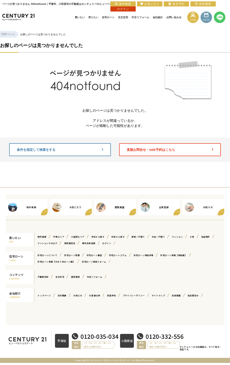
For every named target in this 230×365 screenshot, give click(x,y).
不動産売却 (43, 276)
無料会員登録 (88, 243)
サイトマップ (158, 295)
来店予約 (111, 295)
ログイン (106, 243)
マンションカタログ (47, 243)
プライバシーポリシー (134, 295)
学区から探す (98, 236)
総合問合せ (193, 295)
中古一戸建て (158, 236)
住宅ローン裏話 (94, 255)
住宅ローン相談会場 (143, 255)
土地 (192, 236)
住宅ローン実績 (72, 255)
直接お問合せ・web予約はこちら (170, 150)
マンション (177, 236)
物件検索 (41, 236)
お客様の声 (94, 295)
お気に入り (149, 4)
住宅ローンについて (47, 255)
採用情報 (176, 295)
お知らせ (77, 295)
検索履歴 (203, 4)
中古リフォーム (94, 276)
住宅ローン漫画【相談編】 (173, 255)
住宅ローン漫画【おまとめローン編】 (56, 261)
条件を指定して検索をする (60, 150)
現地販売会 (69, 243)
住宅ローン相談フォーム (94, 261)
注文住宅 (59, 276)
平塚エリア (58, 236)
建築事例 (75, 276)
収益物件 (205, 236)
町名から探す (118, 236)
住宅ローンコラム (118, 255)
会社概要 (62, 295)
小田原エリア (77, 236)
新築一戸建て (138, 236)
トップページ (44, 295)
